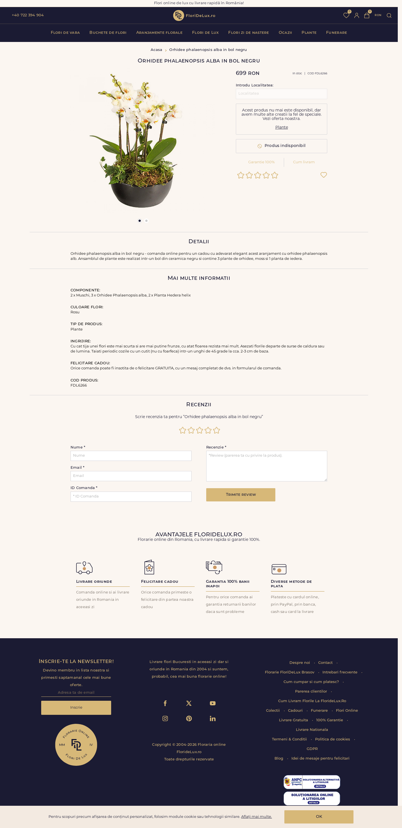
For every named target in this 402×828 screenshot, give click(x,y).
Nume (78, 447)
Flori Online (347, 711)
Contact (326, 663)
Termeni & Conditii (290, 739)
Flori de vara (65, 33)
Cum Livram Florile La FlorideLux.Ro (312, 701)
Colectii (273, 711)
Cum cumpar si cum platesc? (312, 682)
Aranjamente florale (159, 33)
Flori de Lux (205, 33)
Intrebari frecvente (340, 672)
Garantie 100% (261, 162)
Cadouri (296, 711)
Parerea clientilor (311, 691)
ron (378, 15)
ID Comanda (84, 488)
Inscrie (76, 707)
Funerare (336, 33)
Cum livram (304, 162)
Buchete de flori (107, 33)
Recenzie (216, 447)
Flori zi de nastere (248, 33)
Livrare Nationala (312, 730)
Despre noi (300, 663)
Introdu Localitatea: (254, 85)
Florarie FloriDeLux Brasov (290, 672)
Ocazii (285, 33)
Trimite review (241, 495)
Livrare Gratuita (294, 720)
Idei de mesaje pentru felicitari (320, 758)
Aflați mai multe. (256, 817)
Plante (309, 33)
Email (78, 468)
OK (319, 817)
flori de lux (194, 15)
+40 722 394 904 (28, 15)
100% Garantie (330, 720)
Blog (279, 758)
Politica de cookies (333, 739)
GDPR (312, 749)
